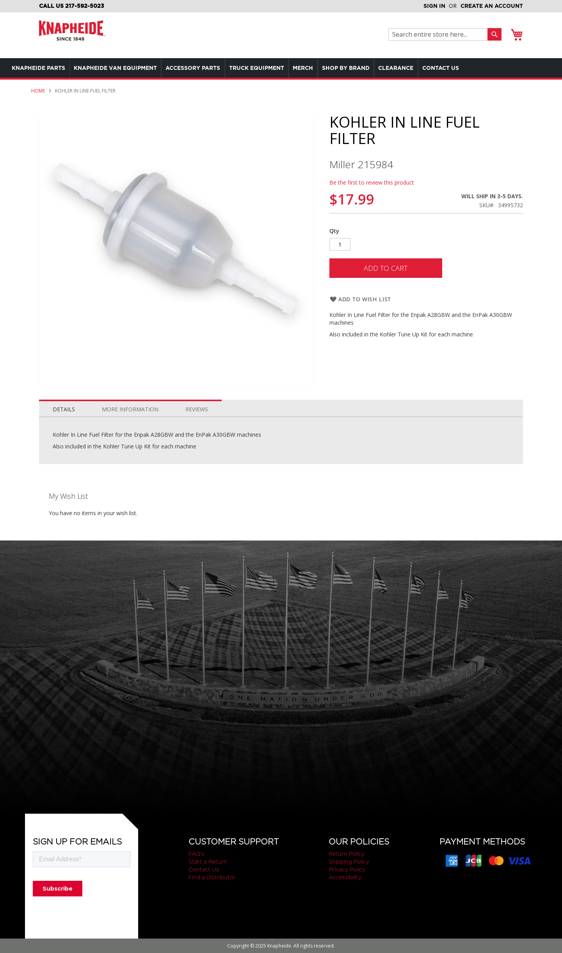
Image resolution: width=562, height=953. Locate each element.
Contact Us (204, 869)
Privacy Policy (347, 869)
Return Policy (347, 854)
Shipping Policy (349, 862)
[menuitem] (40, 68)
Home (38, 90)
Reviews (196, 409)
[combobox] (440, 34)
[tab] (64, 407)
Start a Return (208, 862)
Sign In (434, 6)
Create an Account (492, 6)
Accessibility (345, 877)
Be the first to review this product (371, 182)
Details (64, 409)
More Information (130, 409)
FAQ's (196, 854)
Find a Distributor (212, 877)
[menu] (265, 68)
